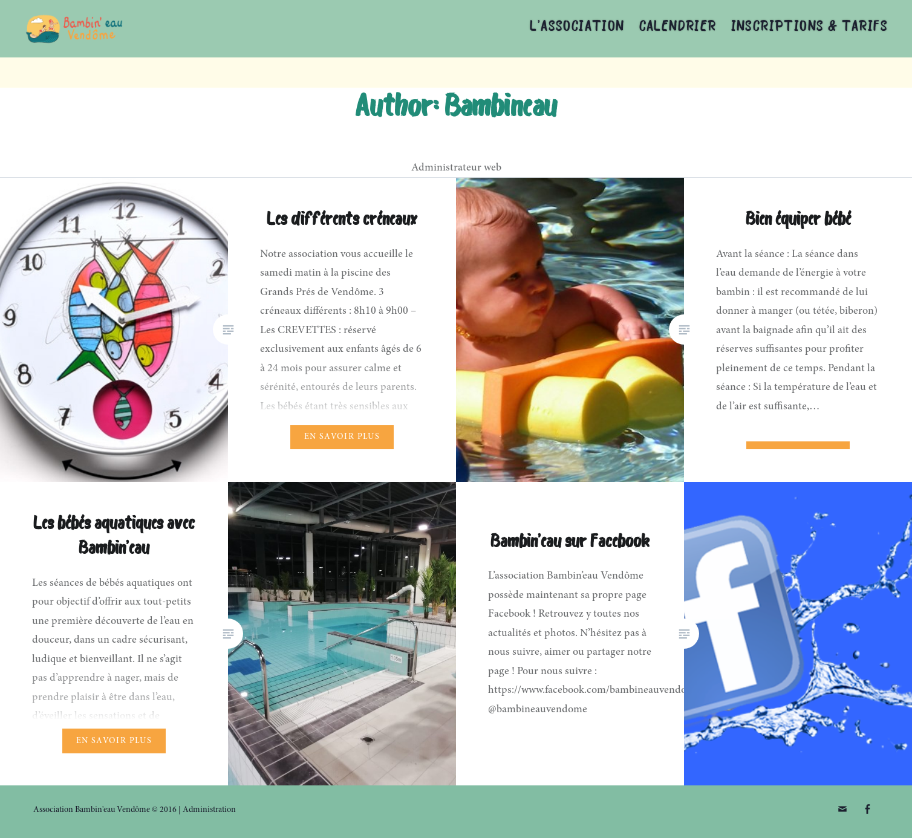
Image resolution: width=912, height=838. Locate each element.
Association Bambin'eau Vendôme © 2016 (105, 810)
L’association (577, 27)
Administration (209, 810)
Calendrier (678, 27)
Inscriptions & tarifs (809, 27)
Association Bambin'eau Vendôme (153, 28)
